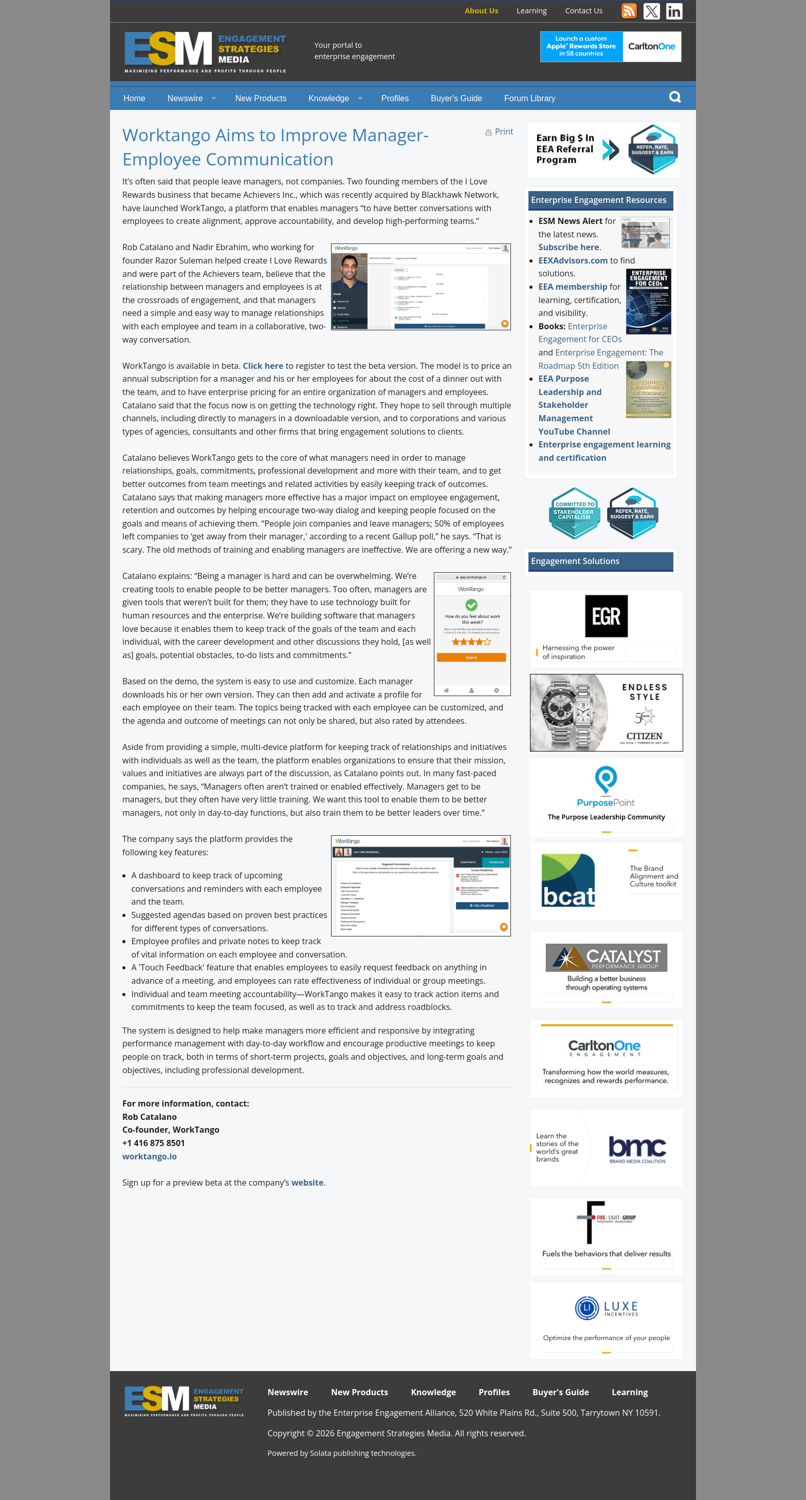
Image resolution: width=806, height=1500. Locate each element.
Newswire (185, 98)
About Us (481, 10)
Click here (263, 365)
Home (134, 98)
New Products (261, 98)
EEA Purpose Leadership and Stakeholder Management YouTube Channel (575, 405)
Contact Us (584, 10)
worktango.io (149, 1156)
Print (504, 131)
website (307, 1182)
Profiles (395, 98)
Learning (532, 10)
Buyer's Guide (456, 98)
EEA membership (573, 286)
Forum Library (530, 98)
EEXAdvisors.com (573, 260)
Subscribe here (569, 247)
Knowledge (328, 98)
